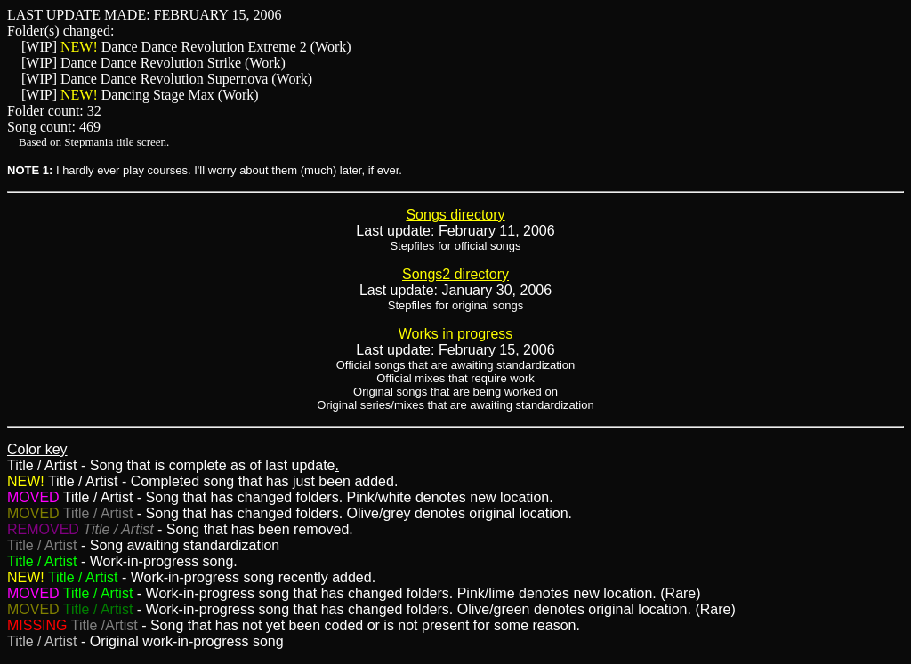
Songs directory (455, 214)
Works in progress (456, 333)
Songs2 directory (455, 274)
